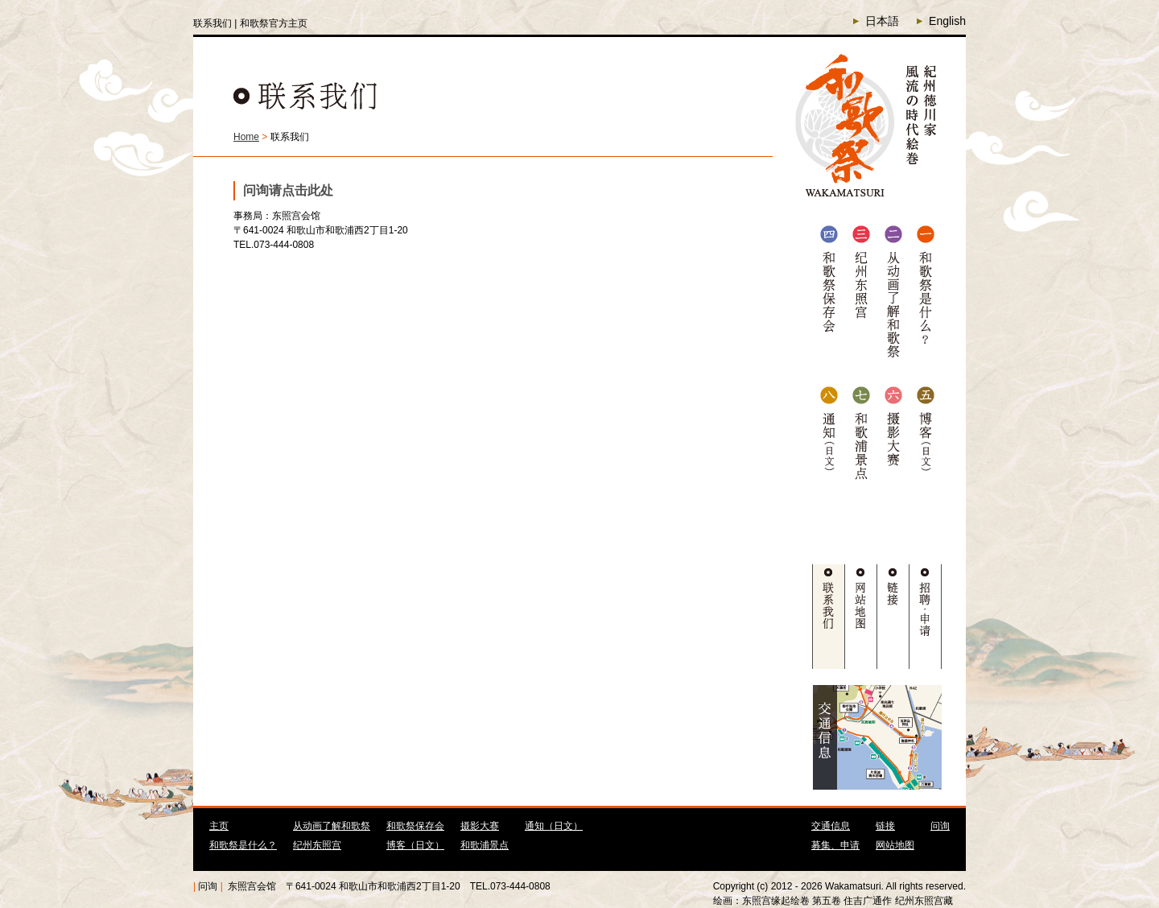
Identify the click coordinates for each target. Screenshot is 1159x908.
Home (246, 136)
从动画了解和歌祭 (331, 826)
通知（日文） (554, 826)
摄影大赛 (479, 826)
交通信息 (830, 826)
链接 (885, 826)
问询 (940, 826)
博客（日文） (415, 845)
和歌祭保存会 (415, 826)
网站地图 (895, 845)
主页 (219, 826)
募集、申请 (835, 845)
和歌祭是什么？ (243, 845)
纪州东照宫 (317, 845)
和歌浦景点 (484, 845)
